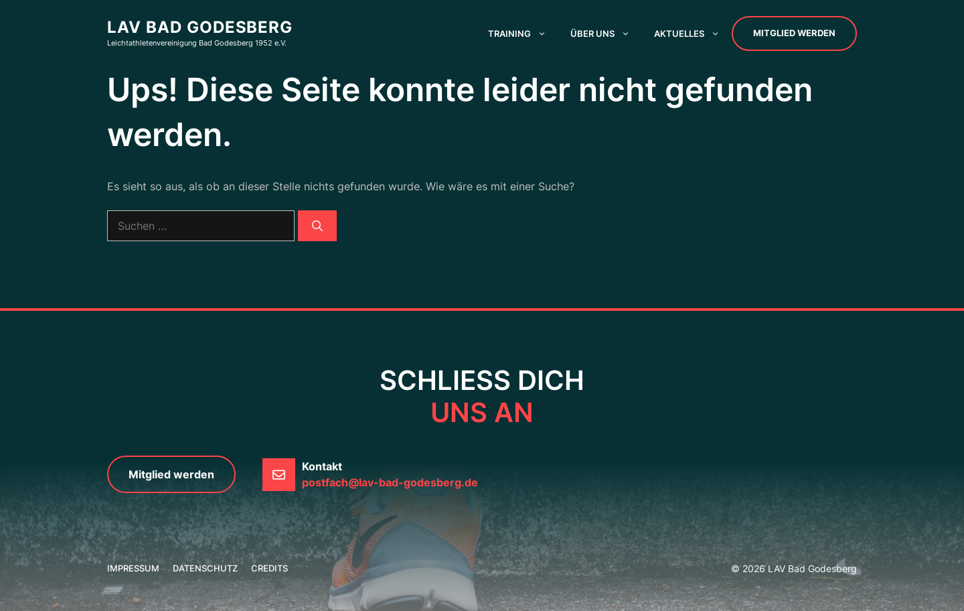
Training (523, 33)
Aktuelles (693, 33)
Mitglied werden (794, 32)
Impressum (133, 568)
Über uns (606, 33)
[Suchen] (317, 225)
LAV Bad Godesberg (200, 27)
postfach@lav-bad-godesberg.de (390, 482)
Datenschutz (205, 568)
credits (269, 568)
